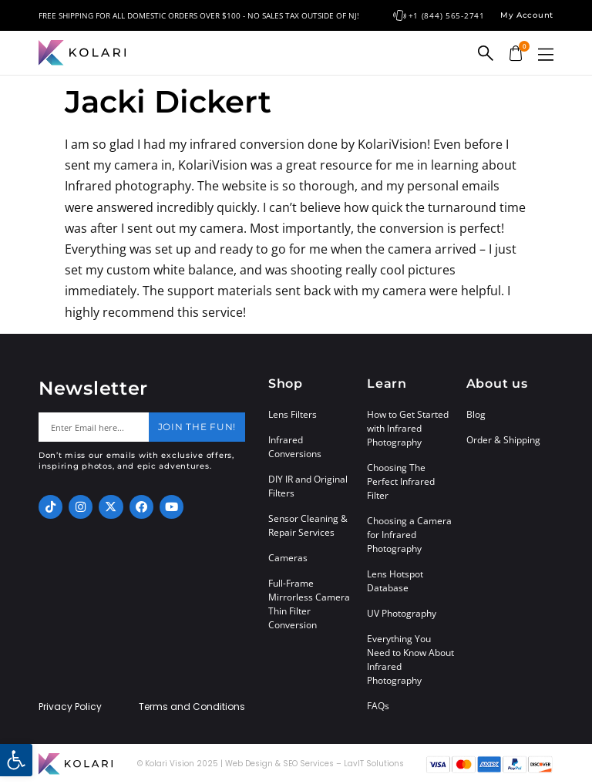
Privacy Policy (70, 707)
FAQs (378, 705)
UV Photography (401, 613)
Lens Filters (292, 414)
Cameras (288, 557)
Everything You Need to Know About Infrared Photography (410, 659)
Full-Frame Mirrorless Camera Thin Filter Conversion (309, 604)
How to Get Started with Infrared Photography (408, 428)
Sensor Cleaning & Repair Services (308, 525)
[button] (545, 54)
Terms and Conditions (192, 707)
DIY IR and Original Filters (308, 486)
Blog (476, 414)
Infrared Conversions (294, 446)
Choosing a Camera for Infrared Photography (409, 534)
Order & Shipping (503, 439)
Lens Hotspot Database (395, 580)
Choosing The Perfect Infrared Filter (401, 481)
